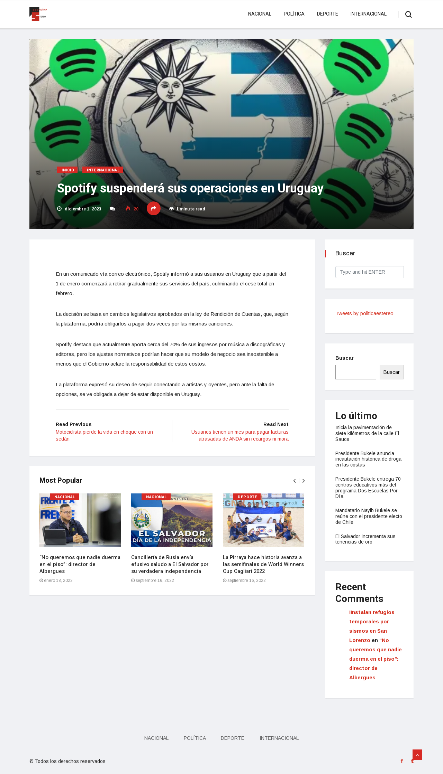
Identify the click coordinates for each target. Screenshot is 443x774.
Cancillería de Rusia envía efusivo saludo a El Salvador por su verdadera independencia (170, 565)
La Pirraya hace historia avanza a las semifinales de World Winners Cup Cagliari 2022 (263, 565)
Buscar (345, 358)
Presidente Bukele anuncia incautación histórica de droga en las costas (369, 459)
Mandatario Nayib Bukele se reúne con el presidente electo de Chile (369, 516)
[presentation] (294, 481)
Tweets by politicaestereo (365, 313)
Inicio (68, 170)
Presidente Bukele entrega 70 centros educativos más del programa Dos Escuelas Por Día (368, 487)
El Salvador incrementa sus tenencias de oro (366, 539)
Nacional (259, 14)
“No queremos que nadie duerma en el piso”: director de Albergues (80, 565)
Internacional (369, 14)
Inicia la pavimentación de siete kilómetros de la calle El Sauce (367, 433)
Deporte (327, 14)
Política (294, 14)
